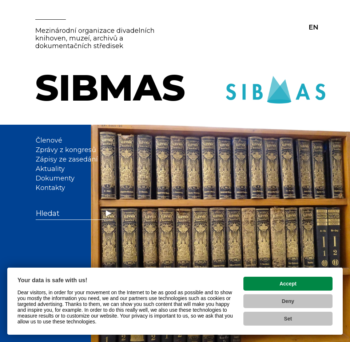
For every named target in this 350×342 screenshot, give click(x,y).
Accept (288, 284)
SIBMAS (110, 87)
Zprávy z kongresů (66, 150)
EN (313, 27)
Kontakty (50, 188)
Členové (49, 140)
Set (288, 319)
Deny (288, 301)
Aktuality (50, 169)
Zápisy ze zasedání (67, 159)
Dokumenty (55, 178)
